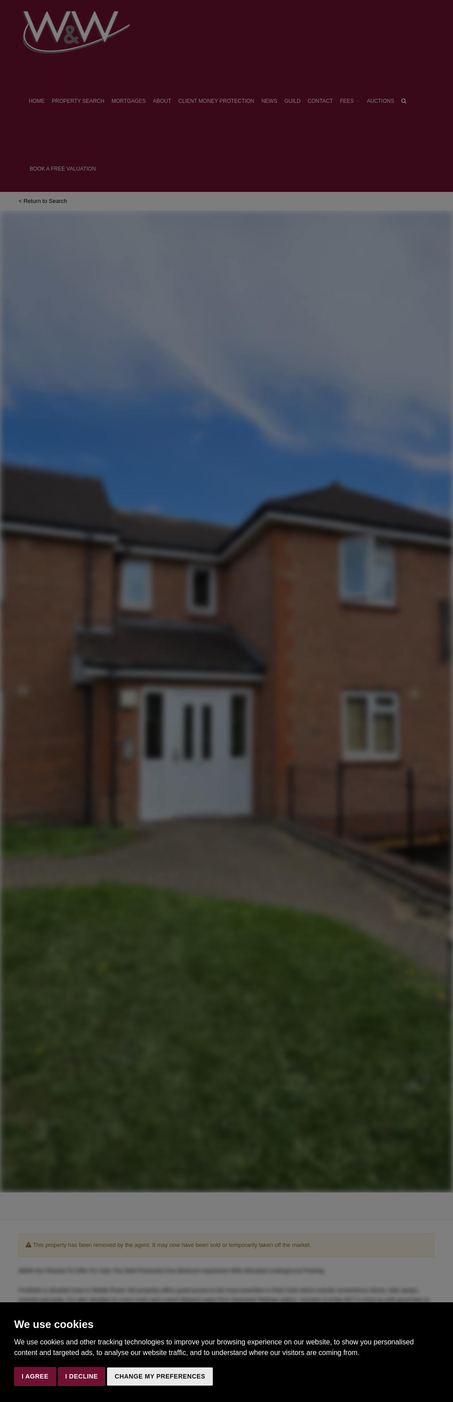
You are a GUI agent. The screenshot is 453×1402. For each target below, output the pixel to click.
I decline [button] (81, 1376)
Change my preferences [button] (160, 1376)
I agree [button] (35, 1376)
